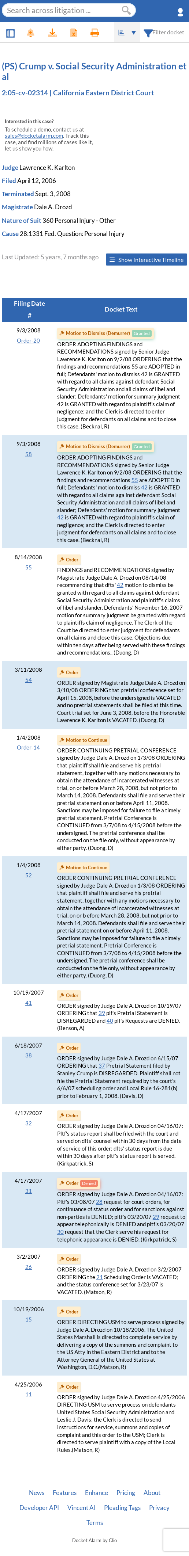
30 (60, 1232)
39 (102, 1013)
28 (99, 1202)
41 (28, 1003)
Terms (94, 1522)
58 (28, 454)
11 (28, 1394)
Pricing (125, 1492)
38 (28, 1055)
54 (28, 680)
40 (110, 1021)
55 (134, 480)
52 (28, 875)
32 (28, 1123)
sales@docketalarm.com (34, 136)
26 (28, 1267)
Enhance (96, 1492)
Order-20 (28, 340)
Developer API (39, 1507)
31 (28, 1191)
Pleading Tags (122, 1507)
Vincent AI (81, 1507)
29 (156, 1217)
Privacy (159, 1507)
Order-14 (28, 747)
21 (99, 1277)
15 (28, 1319)
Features (65, 1492)
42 (144, 487)
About (152, 1492)
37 (102, 1066)
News (36, 1492)
